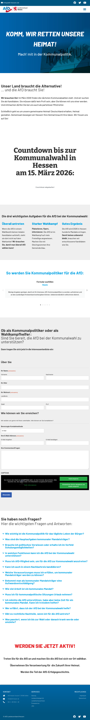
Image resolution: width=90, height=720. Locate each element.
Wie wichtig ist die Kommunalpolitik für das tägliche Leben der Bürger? (44, 533)
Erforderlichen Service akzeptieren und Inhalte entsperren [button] (73, 485)
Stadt (3, 404)
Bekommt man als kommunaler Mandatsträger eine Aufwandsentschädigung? (33, 582)
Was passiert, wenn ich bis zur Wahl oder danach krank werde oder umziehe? (42, 620)
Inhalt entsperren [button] (73, 479)
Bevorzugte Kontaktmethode (12, 426)
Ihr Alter (4, 383)
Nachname (49, 374)
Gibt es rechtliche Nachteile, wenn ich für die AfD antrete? (37, 613)
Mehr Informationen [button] (30, 485)
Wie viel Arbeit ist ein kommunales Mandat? (29, 588)
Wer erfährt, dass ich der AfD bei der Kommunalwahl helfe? (38, 608)
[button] (84, 9)
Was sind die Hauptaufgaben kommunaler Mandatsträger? (37, 539)
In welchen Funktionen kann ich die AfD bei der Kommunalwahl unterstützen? (39, 554)
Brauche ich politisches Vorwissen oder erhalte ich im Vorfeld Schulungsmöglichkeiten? (39, 546)
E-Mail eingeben (6, 439)
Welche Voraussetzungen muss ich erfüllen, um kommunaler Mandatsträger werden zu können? (38, 573)
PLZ (47, 404)
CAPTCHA (5, 473)
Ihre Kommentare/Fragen (10, 448)
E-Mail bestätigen (52, 439)
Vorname (4, 374)
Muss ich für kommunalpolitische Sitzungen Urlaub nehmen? (38, 594)
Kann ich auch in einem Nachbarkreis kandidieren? (33, 566)
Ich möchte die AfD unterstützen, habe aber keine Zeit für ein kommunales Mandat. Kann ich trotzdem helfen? (39, 601)
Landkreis (4, 396)
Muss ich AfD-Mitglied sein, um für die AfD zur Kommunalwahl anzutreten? (46, 561)
